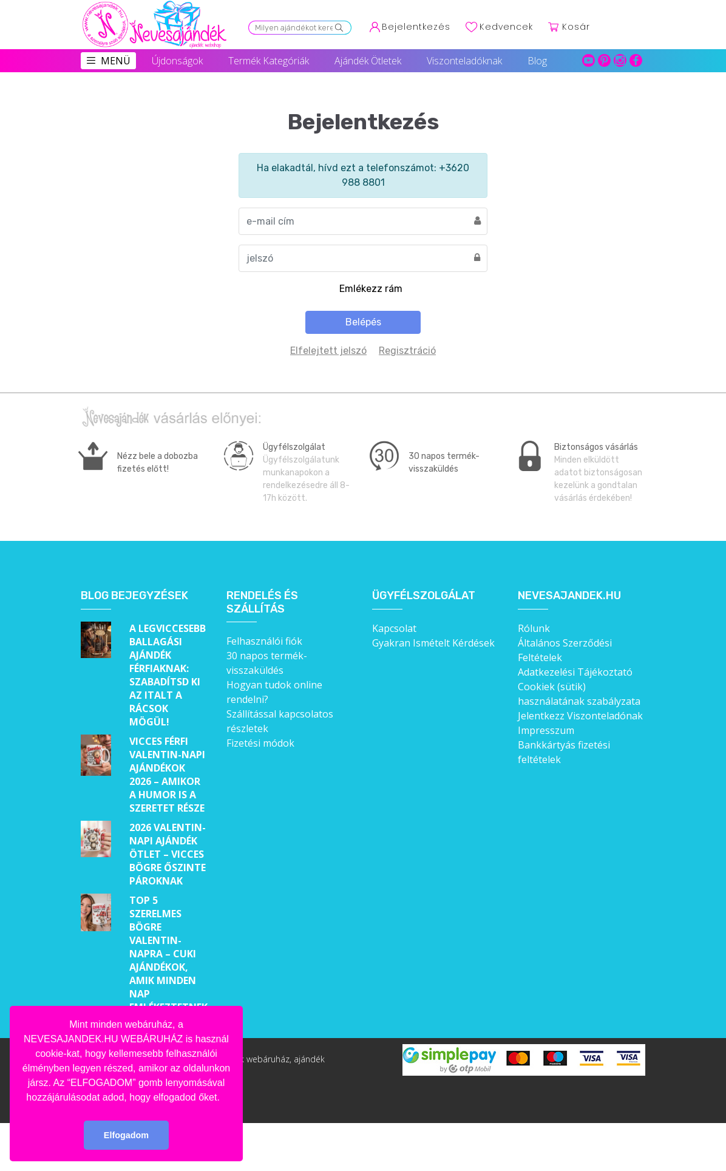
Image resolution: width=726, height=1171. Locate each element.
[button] (224, 1098)
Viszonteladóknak (464, 60)
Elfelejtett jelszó (328, 350)
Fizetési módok (260, 743)
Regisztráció (407, 350)
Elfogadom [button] (126, 1135)
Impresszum (546, 730)
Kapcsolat (394, 628)
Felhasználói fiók (264, 641)
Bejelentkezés (416, 27)
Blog (537, 60)
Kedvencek (506, 27)
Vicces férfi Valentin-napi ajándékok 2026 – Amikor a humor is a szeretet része (167, 775)
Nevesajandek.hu (569, 595)
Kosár (576, 27)
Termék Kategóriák (268, 60)
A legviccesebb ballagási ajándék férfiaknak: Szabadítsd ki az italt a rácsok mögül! (167, 675)
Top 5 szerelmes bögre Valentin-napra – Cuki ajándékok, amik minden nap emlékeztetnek (168, 954)
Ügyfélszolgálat (423, 595)
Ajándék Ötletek (367, 60)
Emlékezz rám (370, 288)
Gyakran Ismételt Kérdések (433, 643)
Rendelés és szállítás (262, 602)
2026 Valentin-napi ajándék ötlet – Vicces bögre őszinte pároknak (167, 854)
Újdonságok (177, 60)
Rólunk (534, 628)
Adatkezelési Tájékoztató (575, 672)
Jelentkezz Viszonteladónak (580, 715)
